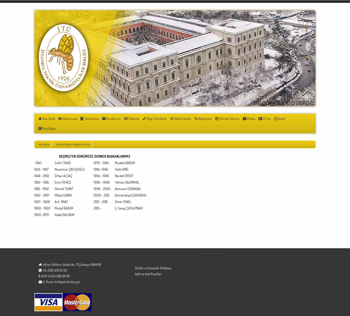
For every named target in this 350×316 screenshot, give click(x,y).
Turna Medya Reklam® (301, 311)
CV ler (257, 119)
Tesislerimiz (88, 119)
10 (293, 103)
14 (312, 103)
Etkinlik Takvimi (221, 119)
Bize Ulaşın (289, 119)
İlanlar (272, 119)
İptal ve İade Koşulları (148, 264)
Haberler (129, 119)
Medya (242, 119)
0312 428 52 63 (57, 260)
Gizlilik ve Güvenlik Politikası (153, 258)
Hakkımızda (67, 119)
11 (297, 103)
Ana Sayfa (46, 119)
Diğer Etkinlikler (151, 119)
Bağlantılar (198, 119)
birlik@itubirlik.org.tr (67, 272)
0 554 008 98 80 (58, 266)
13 (307, 103)
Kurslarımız (109, 119)
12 (302, 103)
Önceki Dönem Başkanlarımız (73, 134)
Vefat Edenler (176, 119)
